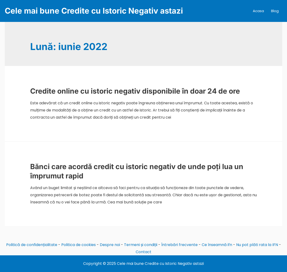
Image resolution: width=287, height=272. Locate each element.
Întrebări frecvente (179, 244)
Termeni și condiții (140, 244)
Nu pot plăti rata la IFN (257, 244)
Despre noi (110, 244)
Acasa (258, 10)
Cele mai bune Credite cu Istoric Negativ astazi (94, 10)
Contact (143, 252)
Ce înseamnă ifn (217, 244)
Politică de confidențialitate (31, 244)
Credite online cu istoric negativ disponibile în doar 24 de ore (135, 91)
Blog (275, 10)
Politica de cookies (78, 244)
